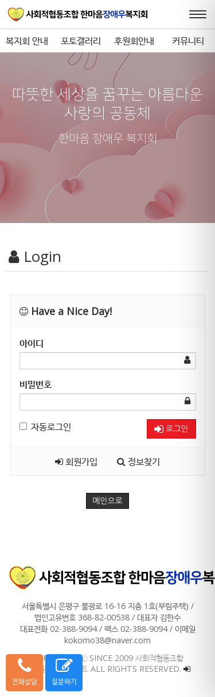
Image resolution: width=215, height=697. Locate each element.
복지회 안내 (27, 40)
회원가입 (76, 461)
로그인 (171, 429)
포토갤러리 (81, 40)
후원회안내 (134, 40)
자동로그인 (45, 426)
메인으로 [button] (107, 501)
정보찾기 (138, 461)
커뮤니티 (188, 40)
